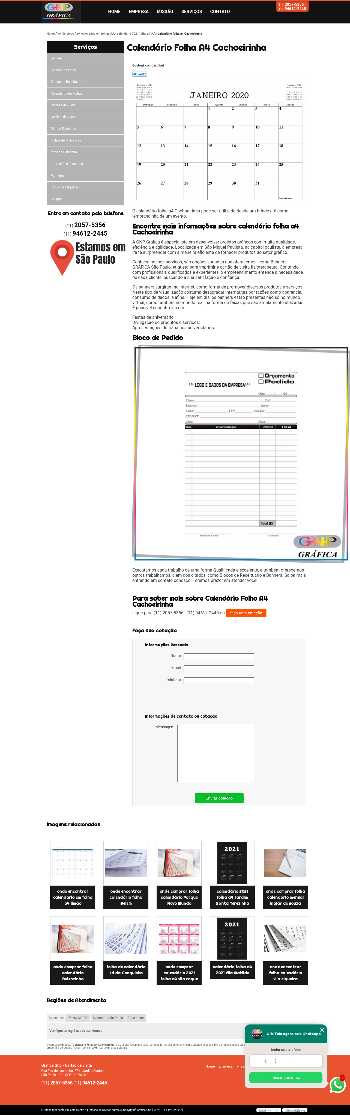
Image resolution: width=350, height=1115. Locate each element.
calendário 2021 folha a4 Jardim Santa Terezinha (232, 897)
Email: (212, 668)
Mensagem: (204, 753)
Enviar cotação (219, 798)
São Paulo (115, 1018)
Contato (220, 11)
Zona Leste (136, 1018)
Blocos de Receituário (66, 82)
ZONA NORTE (78, 1018)
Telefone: (210, 680)
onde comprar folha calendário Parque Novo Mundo (179, 897)
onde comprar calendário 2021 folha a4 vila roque (179, 972)
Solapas (56, 199)
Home (114, 11)
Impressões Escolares (67, 164)
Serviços (191, 11)
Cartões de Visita (63, 105)
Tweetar (139, 74)
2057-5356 (294, 4)
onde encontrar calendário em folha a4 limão (72, 897)
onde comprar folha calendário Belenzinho (72, 972)
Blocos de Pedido (63, 70)
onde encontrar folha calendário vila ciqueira (285, 972)
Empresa (139, 11)
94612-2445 (295, 9)
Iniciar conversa (285, 1077)
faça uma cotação (246, 613)
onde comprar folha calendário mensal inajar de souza (285, 897)
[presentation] (179, 700)
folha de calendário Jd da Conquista (125, 969)
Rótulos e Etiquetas (65, 187)
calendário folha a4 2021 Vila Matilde (232, 969)
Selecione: (56, 1018)
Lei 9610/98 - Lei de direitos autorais (105, 1047)
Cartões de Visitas (64, 117)
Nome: (212, 656)
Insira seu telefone (286, 1050)
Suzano (98, 1018)
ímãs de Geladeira (64, 152)
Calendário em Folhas (66, 93)
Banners (57, 58)
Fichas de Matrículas (66, 140)
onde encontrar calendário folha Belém (125, 897)
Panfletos (58, 176)
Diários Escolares (63, 129)
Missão (165, 11)
